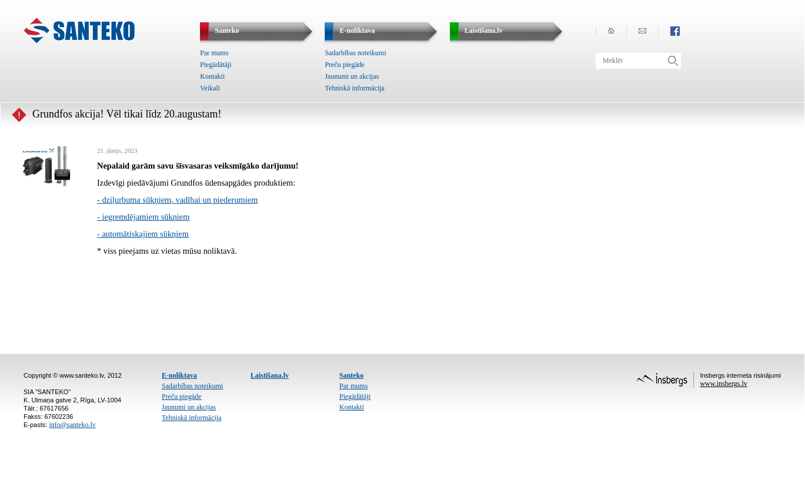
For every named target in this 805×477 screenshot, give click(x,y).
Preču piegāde (345, 65)
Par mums (214, 53)
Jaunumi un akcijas (352, 76)
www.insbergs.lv (723, 383)
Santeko (351, 375)
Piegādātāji (215, 65)
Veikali (210, 88)
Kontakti (212, 76)
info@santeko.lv (72, 425)
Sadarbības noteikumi (355, 53)
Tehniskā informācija (354, 88)
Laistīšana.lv (269, 375)
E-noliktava (179, 375)
